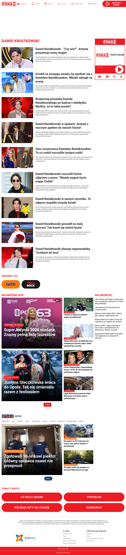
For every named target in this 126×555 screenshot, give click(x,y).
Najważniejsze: (13, 295)
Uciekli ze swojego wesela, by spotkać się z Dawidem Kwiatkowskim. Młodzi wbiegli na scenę (63, 77)
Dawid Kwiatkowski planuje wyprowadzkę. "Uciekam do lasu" (63, 250)
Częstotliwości (67, 538)
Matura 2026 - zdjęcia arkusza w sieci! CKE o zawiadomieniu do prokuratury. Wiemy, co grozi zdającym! (107, 327)
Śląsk (27, 421)
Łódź (13, 421)
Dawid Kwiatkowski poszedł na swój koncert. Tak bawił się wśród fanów (59, 225)
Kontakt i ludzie (67, 533)
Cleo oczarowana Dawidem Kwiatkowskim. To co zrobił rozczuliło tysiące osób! (63, 150)
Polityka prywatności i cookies (95, 538)
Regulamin (89, 533)
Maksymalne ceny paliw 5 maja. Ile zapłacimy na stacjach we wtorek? (108, 320)
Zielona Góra (72, 421)
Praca (64, 536)
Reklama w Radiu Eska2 (69, 543)
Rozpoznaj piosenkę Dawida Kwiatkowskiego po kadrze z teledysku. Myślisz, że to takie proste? (61, 102)
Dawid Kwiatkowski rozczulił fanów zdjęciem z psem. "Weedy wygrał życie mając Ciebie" (60, 177)
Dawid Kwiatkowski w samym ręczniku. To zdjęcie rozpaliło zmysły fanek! (63, 200)
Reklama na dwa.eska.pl (69, 541)
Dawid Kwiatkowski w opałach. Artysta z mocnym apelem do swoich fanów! (61, 125)
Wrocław (61, 421)
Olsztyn (52, 421)
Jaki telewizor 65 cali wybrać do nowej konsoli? (107, 308)
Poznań (20, 421)
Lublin (44, 421)
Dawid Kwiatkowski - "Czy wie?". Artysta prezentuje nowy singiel (61, 50)
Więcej (47, 405)
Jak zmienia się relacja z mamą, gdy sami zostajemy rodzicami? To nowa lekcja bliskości (109, 301)
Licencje (89, 536)
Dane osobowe (90, 541)
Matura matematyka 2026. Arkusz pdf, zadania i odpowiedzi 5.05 (108, 314)
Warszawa (5, 421)
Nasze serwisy (63, 549)
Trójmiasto (36, 421)
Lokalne (12, 416)
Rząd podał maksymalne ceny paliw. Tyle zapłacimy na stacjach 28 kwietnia (109, 336)
